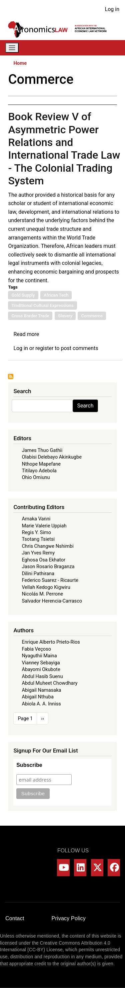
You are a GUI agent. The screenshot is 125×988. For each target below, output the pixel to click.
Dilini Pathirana (38, 573)
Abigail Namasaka (41, 690)
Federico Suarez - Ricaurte (50, 580)
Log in (112, 9)
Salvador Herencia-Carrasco (52, 601)
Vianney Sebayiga (41, 663)
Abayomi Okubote (41, 669)
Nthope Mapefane (41, 464)
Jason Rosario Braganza (48, 566)
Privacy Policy (69, 918)
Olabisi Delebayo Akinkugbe (52, 457)
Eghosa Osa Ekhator (43, 560)
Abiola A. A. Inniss (41, 704)
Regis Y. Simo (36, 532)
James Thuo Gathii (42, 450)
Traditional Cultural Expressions (42, 305)
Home (20, 63)
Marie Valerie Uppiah (44, 526)
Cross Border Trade (30, 315)
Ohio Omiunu (36, 477)
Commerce (91, 315)
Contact (14, 918)
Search (85, 405)
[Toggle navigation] (12, 48)
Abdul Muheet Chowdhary (49, 683)
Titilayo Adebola (39, 471)
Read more (26, 334)
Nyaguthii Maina (39, 656)
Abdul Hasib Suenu (42, 676)
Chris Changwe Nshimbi (47, 546)
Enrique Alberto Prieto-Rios (51, 642)
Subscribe (29, 765)
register (44, 348)
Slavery (65, 315)
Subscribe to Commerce (10, 376)
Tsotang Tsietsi (38, 539)
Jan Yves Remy (38, 553)
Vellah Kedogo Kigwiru (46, 587)
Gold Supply (23, 295)
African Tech (56, 295)
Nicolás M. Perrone (42, 594)
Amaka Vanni (36, 519)
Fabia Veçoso (36, 649)
